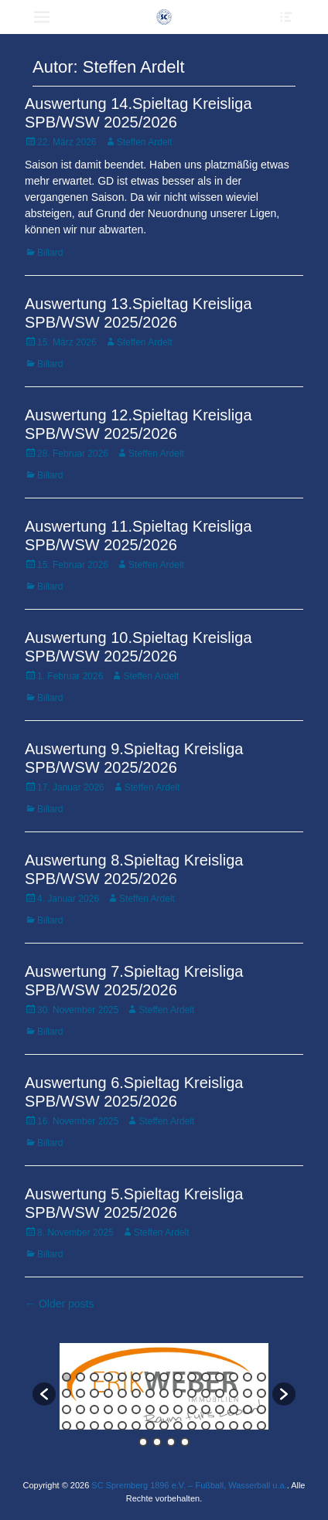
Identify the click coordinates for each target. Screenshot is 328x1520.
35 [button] (122, 1409)
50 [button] (122, 1425)
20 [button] (122, 1393)
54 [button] (178, 1425)
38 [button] (164, 1409)
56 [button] (205, 1425)
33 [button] (94, 1409)
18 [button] (94, 1393)
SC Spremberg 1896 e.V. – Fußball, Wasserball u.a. (188, 1485)
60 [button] (261, 1425)
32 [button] (80, 1409)
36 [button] (136, 1409)
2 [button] (80, 1377)
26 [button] (205, 1393)
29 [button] (247, 1393)
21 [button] (136, 1393)
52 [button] (150, 1425)
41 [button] (205, 1409)
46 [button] (66, 1425)
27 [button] (219, 1393)
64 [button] (185, 1442)
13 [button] (233, 1377)
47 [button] (80, 1425)
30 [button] (261, 1393)
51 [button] (136, 1425)
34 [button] (108, 1409)
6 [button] (136, 1377)
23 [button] (164, 1393)
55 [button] (191, 1425)
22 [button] (150, 1393)
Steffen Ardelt (145, 142)
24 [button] (178, 1393)
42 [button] (219, 1409)
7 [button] (150, 1377)
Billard (50, 252)
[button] (44, 1394)
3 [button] (94, 1377)
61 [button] (143, 1442)
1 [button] (66, 1377)
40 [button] (191, 1409)
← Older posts (59, 1303)
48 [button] (94, 1425)
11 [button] (205, 1377)
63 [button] (171, 1442)
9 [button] (178, 1377)
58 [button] (233, 1425)
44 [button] (247, 1409)
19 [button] (108, 1393)
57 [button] (219, 1425)
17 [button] (80, 1393)
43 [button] (233, 1409)
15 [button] (261, 1377)
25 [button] (191, 1393)
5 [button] (122, 1377)
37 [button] (150, 1409)
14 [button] (247, 1377)
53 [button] (164, 1425)
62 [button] (157, 1442)
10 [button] (191, 1377)
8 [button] (164, 1377)
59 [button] (247, 1425)
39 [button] (178, 1409)
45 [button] (261, 1409)
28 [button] (233, 1393)
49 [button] (108, 1425)
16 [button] (66, 1393)
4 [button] (108, 1377)
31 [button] (66, 1409)
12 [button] (219, 1377)
